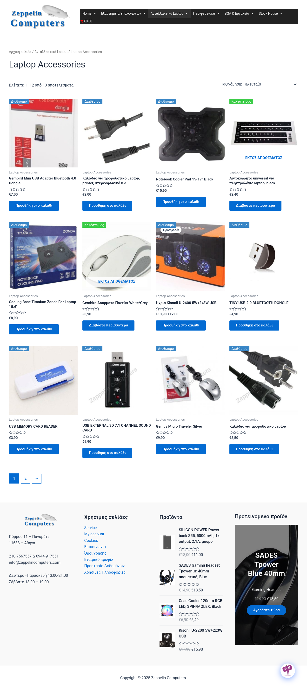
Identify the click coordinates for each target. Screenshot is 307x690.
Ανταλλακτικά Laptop (169, 13)
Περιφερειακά (206, 13)
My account (94, 539)
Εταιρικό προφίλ (98, 564)
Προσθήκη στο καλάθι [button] (35, 207)
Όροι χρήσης (95, 558)
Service (90, 532)
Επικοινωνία (95, 551)
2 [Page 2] (26, 483)
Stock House (271, 13)
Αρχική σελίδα (20, 52)
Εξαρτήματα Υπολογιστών (123, 13)
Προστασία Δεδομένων (104, 571)
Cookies (91, 545)
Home (89, 13)
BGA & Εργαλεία (239, 13)
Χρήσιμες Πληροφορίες (105, 577)
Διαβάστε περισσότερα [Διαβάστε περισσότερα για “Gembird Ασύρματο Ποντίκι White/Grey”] (110, 327)
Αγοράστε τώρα (266, 615)
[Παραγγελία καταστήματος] (258, 84)
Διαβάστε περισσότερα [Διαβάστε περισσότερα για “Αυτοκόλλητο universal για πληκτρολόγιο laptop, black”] (257, 207)
